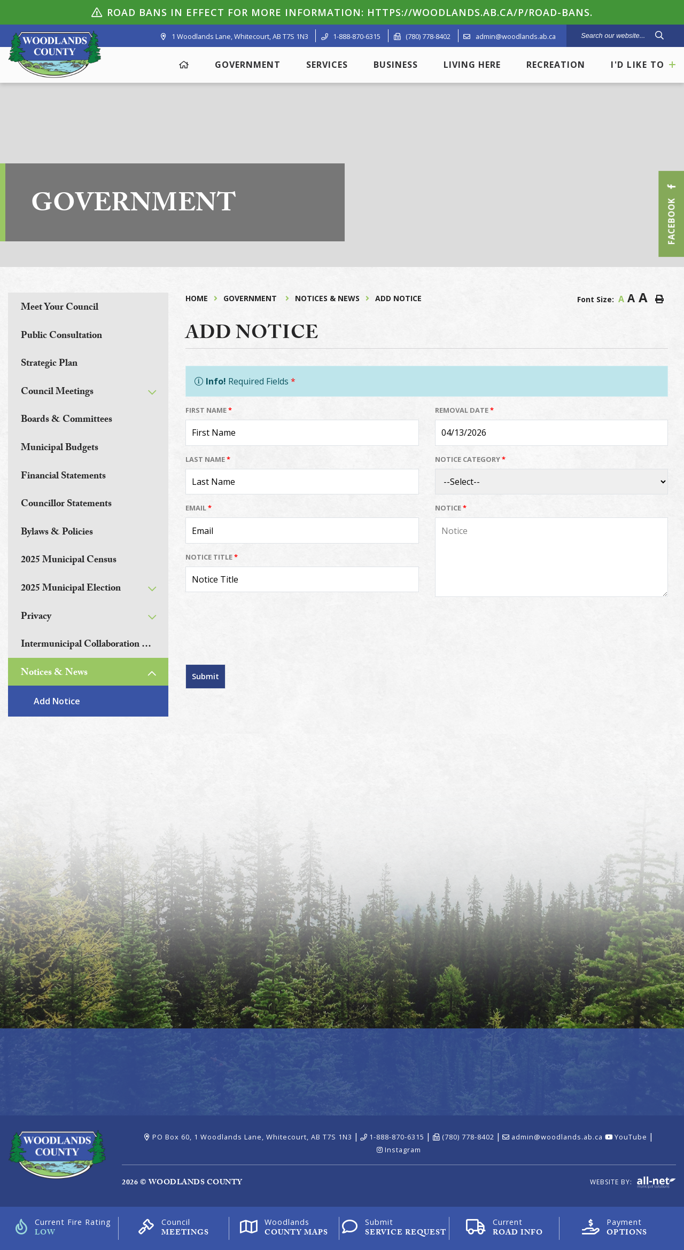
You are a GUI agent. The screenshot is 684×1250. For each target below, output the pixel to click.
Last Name (207, 459)
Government (251, 298)
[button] (152, 392)
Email (198, 508)
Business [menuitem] (396, 64)
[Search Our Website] (625, 36)
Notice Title (211, 557)
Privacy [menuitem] (36, 617)
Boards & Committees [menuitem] (66, 420)
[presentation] (266, 635)
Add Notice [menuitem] (57, 701)
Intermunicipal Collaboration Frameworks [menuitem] (94, 645)
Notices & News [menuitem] (54, 673)
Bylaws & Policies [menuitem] (57, 533)
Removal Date (464, 410)
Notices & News (327, 298)
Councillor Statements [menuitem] (66, 505)
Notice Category (470, 459)
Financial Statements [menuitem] (63, 477)
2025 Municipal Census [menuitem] (68, 561)
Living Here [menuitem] (472, 64)
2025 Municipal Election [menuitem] (71, 589)
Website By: (633, 1181)
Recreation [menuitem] (555, 64)
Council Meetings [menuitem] (57, 392)
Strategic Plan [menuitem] (49, 364)
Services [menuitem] (327, 64)
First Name (208, 410)
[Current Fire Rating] (63, 1228)
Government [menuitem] (248, 64)
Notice (451, 508)
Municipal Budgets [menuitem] (59, 449)
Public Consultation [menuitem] (61, 336)
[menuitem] (184, 65)
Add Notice (398, 298)
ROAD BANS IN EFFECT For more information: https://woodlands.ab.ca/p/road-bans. (350, 12)
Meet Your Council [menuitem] (59, 308)
